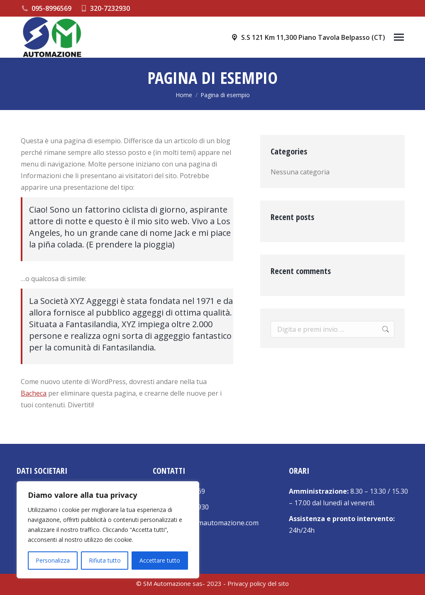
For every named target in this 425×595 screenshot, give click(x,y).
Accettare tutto (159, 560)
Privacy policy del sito (258, 583)
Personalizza (53, 560)
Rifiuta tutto (105, 560)
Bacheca (33, 393)
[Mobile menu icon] (398, 37)
